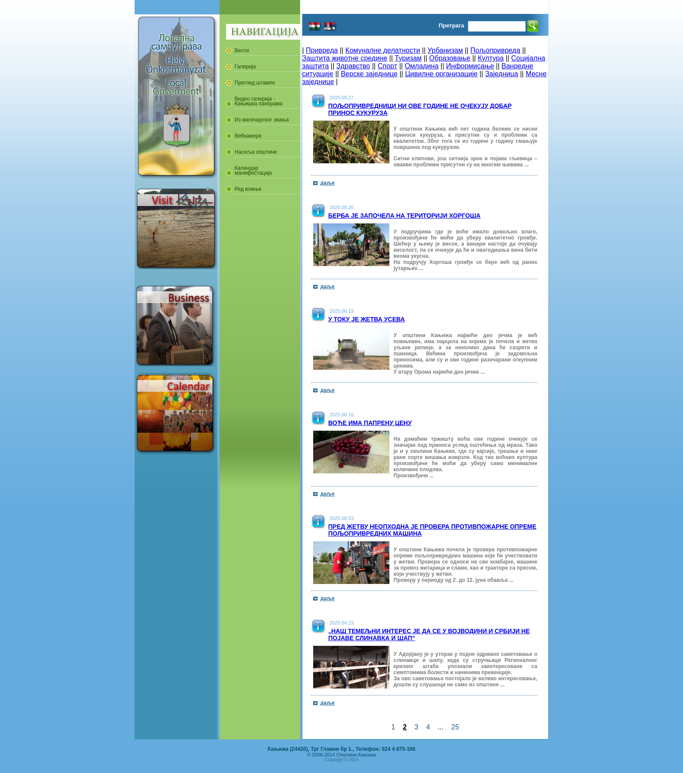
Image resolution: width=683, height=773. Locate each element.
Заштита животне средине (345, 58)
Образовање (449, 58)
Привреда (322, 50)
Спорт (387, 66)
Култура (491, 58)
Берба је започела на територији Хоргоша (404, 215)
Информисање (470, 66)
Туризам (408, 58)
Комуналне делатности (382, 50)
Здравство (353, 66)
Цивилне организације (441, 74)
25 (455, 727)
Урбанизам (445, 50)
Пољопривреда (495, 50)
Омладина (422, 66)
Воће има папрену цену (370, 422)
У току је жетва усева (366, 319)
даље (328, 183)
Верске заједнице (369, 74)
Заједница (501, 74)
